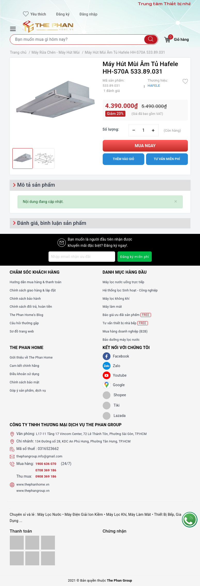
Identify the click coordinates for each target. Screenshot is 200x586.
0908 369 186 (47, 476)
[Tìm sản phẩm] (84, 39)
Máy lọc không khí (118, 298)
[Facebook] (106, 356)
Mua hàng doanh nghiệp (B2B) (128, 331)
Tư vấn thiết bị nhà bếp (127, 323)
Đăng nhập (88, 14)
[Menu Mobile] (14, 28)
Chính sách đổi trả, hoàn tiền (33, 306)
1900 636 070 (47, 464)
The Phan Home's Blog (28, 315)
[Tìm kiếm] (150, 39)
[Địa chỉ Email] (82, 256)
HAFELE (154, 86)
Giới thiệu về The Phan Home (34, 357)
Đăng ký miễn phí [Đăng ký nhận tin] (134, 257)
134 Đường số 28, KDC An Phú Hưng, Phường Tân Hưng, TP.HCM (88, 441)
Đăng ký (62, 14)
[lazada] (114, 416)
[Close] (175, 201)
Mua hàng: (25, 464)
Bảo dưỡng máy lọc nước (123, 339)
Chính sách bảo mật (26, 382)
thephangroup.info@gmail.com (42, 456)
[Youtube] (106, 375)
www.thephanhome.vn (35, 484)
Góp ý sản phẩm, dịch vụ (30, 390)
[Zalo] (106, 366)
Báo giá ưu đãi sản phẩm (129, 315)
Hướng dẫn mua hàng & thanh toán (39, 282)
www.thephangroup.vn (35, 490)
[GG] (106, 385)
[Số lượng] (143, 130)
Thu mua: (24, 476)
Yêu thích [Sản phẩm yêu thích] (34, 14)
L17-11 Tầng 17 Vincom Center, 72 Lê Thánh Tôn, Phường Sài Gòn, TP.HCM (98, 434)
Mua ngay (145, 145)
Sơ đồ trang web (23, 331)
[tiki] (111, 405)
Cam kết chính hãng (26, 365)
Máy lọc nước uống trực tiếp (126, 282)
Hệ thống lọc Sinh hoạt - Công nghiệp (133, 290)
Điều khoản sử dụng (26, 374)
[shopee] (114, 395)
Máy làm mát (113, 306)
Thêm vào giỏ (123, 159)
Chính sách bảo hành (27, 298)
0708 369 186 (47, 470)
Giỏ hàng (176, 39)
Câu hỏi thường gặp (26, 323)
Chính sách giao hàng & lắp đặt (35, 290)
